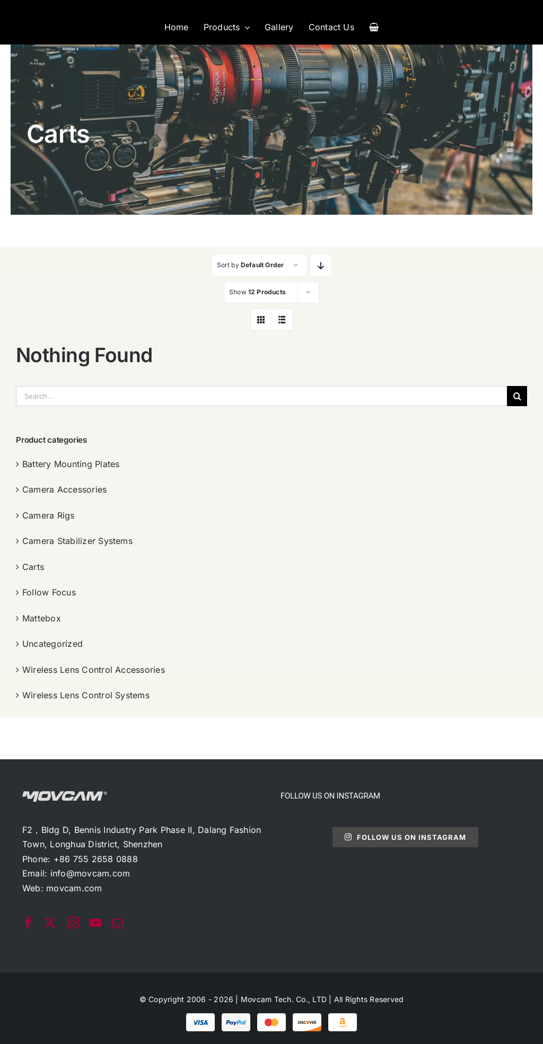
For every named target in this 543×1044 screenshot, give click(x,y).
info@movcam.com (90, 873)
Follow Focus (49, 592)
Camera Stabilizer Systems (77, 541)
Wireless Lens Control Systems (86, 695)
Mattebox (41, 618)
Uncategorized (52, 643)
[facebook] (28, 922)
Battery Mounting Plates (71, 464)
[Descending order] (321, 265)
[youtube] (95, 922)
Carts (33, 567)
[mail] (118, 923)
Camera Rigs (48, 515)
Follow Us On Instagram (405, 837)
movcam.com (74, 888)
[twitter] (50, 922)
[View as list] (282, 319)
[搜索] (517, 396)
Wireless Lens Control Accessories (93, 669)
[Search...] (261, 396)
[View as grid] (261, 319)
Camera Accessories (64, 489)
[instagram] (73, 922)
